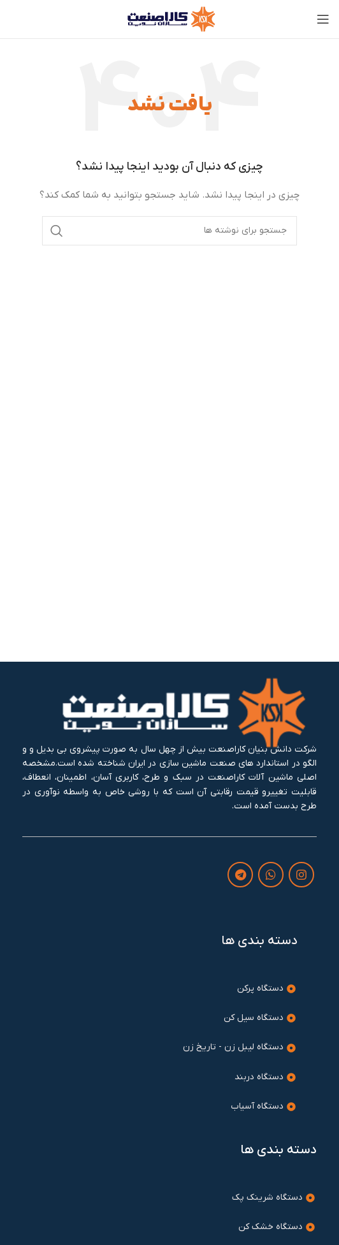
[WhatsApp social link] (271, 874)
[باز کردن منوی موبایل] (323, 19)
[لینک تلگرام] (240, 874)
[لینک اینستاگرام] (301, 874)
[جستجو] (169, 230)
